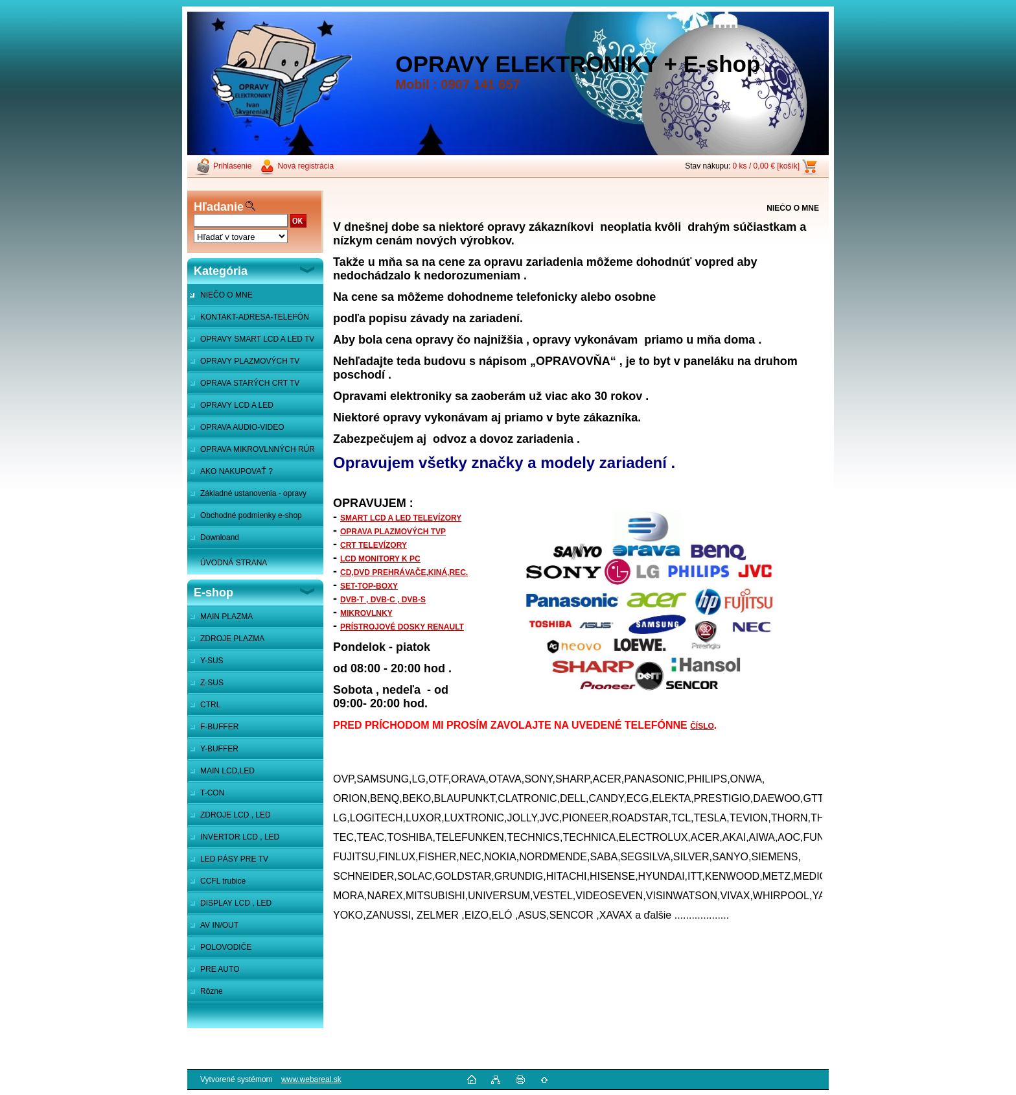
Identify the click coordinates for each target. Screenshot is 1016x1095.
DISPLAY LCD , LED (235, 903)
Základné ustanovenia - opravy (253, 493)
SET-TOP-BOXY (369, 586)
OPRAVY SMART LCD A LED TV (257, 339)
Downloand (219, 537)
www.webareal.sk (311, 1079)
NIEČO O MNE (226, 295)
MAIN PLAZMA (226, 616)
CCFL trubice (223, 881)
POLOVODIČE (225, 947)
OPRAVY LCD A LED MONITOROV (230, 408)
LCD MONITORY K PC (380, 558)
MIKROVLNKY (366, 613)
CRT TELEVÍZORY (373, 545)
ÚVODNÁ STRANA (233, 562)
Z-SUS (212, 682)
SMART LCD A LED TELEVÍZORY (400, 518)
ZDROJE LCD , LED (235, 814)
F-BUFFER (219, 726)
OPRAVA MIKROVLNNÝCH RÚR (257, 449)
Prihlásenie (232, 166)
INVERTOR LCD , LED (239, 837)
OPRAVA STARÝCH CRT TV (249, 383)
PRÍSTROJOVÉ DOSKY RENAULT (402, 626)
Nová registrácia (305, 166)
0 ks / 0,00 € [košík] (766, 166)
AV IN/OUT (219, 925)
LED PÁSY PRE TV (234, 859)
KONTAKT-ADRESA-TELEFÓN (254, 317)
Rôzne (211, 991)
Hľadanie (219, 206)
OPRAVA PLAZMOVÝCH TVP (393, 531)
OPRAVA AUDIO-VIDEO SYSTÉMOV (235, 430)
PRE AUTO (219, 969)
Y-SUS (212, 660)
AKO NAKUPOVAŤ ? (236, 471)
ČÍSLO (702, 726)
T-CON (212, 792)
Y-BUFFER (219, 748)
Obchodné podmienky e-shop (251, 515)
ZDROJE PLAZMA (232, 638)
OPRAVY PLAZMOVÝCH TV (249, 361)
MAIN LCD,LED (227, 770)
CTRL (210, 704)
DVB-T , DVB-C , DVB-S (383, 599)
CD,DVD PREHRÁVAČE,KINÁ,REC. (404, 572)
